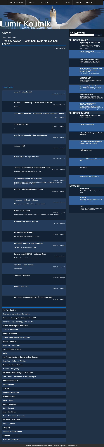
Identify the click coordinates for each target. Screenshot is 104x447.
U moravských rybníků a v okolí (26, 221)
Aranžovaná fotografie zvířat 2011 (15, 326)
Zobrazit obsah (8, 87)
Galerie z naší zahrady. (86, 94)
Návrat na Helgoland (22, 211)
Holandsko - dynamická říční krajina (16, 314)
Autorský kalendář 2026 (87, 51)
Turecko (6, 388)
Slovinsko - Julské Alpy (11, 439)
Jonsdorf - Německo (22, 275)
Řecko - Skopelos (9, 404)
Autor (67, 2)
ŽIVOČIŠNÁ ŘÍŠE (85, 189)
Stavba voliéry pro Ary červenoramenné (86, 77)
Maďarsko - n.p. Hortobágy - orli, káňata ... (18, 322)
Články (56, 2)
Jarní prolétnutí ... (9, 310)
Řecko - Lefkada (9, 424)
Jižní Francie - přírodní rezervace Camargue (19, 377)
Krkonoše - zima (9, 396)
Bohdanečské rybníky (11, 392)
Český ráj (6, 427)
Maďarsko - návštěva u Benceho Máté (28, 243)
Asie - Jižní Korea (9, 412)
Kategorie (44, 2)
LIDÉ (81, 206)
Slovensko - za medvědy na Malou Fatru (18, 373)
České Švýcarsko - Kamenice (14, 416)
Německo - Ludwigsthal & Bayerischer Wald (19, 318)
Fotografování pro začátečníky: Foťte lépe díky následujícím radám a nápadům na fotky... (91, 70)
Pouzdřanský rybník (10, 380)
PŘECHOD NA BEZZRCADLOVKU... (90, 60)
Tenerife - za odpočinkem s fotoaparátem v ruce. (88, 104)
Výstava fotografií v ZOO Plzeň (89, 86)
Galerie (31, 2)
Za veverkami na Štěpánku (13, 365)
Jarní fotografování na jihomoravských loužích (20, 357)
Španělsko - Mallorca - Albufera (14, 361)
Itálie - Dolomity (9, 408)
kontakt (89, 2)
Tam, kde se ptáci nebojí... (24, 265)
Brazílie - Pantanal (9, 341)
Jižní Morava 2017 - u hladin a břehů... (28, 178)
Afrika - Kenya (8, 400)
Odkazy (78, 2)
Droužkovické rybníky (11, 369)
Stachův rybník (8, 384)
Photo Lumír (27, 17)
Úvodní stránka (16, 2)
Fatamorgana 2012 (21, 286)
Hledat (98, 35)
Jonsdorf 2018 (84, 167)
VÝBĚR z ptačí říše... (86, 150)
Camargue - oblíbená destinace (26, 200)
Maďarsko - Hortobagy (11, 345)
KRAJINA (83, 197)
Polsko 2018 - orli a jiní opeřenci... (90, 176)
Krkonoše (6, 435)
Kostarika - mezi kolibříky (24, 232)
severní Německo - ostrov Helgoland (16, 337)
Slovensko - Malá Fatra (11, 420)
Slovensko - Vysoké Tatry (12, 431)
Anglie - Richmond (10, 333)
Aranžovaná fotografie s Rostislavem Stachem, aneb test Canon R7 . (91, 142)
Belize (5, 353)
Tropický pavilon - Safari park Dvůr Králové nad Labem (90, 43)
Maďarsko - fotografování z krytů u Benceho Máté (33, 297)
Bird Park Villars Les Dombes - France (28, 189)
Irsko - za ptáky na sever (12, 349)
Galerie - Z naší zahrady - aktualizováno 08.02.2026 (33, 103)
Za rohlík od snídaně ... (11, 329)
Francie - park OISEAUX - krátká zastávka (30, 254)
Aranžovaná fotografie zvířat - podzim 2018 (30, 135)
